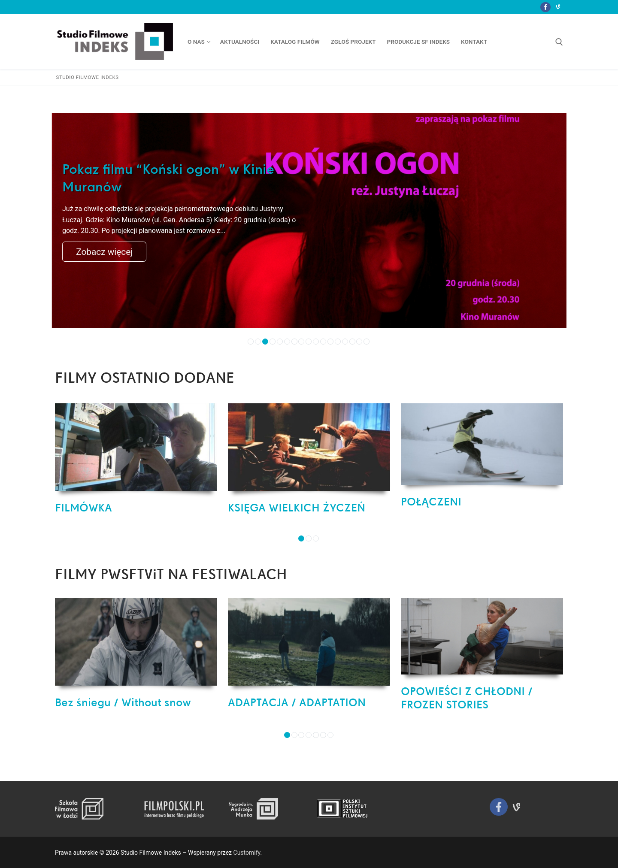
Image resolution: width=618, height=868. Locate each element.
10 (316, 342)
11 (323, 342)
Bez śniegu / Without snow (123, 702)
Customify (247, 852)
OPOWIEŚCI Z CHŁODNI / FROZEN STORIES (467, 698)
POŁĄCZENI (431, 501)
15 (352, 342)
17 (367, 342)
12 (330, 342)
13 (338, 342)
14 (345, 342)
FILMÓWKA (83, 507)
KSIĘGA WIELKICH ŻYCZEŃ (296, 507)
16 (359, 342)
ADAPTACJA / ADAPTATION (297, 702)
